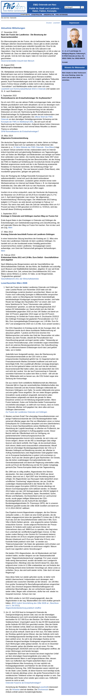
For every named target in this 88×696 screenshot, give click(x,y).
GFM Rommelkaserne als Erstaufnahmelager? (20, 131)
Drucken (49, 23)
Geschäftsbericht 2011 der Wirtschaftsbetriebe (20, 279)
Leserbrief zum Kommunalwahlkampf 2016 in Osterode (23, 89)
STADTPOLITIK (36, 14)
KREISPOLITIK (49, 14)
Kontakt (65, 62)
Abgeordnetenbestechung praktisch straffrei (23, 608)
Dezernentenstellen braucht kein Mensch (17, 61)
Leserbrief (56, 23)
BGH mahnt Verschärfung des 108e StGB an (30, 603)
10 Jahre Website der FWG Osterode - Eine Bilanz (33, 147)
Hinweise (16, 690)
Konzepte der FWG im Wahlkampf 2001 (17, 122)
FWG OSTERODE (61, 14)
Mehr (10, 228)
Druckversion (43, 690)
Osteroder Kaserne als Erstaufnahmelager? (23, 683)
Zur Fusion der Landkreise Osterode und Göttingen (26, 412)
